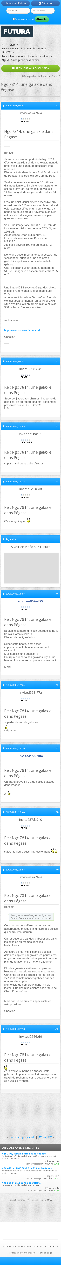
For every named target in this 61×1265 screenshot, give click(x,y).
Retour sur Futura (16, 3)
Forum (11, 44)
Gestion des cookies (45, 1246)
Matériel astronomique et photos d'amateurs (26, 56)
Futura (8, 1246)
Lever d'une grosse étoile (22, 1137)
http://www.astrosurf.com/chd (22, 330)
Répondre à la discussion (30, 68)
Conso (29, 1246)
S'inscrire (45, 3)
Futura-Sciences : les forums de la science (24, 48)
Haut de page (45, 1252)
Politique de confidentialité (22, 1252)
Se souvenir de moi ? (23, 19)
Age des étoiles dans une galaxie (21, 1182)
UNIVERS (7, 52)
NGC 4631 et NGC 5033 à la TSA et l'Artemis (27, 1168)
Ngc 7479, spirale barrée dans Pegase (24, 1153)
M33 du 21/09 (45, 1137)
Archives (18, 1246)
